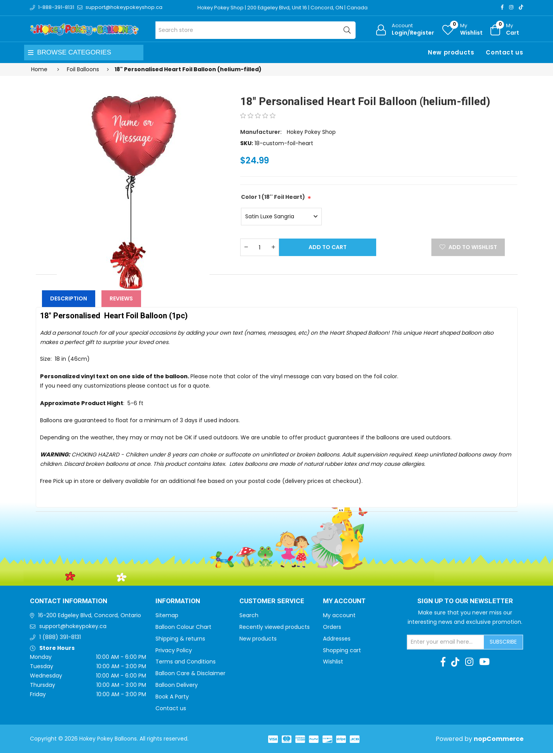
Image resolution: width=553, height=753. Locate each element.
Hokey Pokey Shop (311, 132)
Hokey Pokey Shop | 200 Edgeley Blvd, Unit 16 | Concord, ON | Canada (283, 7)
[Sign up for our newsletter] (445, 642)
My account (339, 615)
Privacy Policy (173, 650)
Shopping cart (342, 650)
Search (248, 615)
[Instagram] (511, 7)
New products (451, 52)
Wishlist (333, 661)
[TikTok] (521, 7)
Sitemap (166, 615)
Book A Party (172, 696)
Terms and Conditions (185, 661)
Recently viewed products (274, 627)
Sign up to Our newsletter (465, 601)
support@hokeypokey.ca (72, 626)
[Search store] (255, 30)
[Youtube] (484, 662)
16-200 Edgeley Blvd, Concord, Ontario (89, 615)
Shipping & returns (180, 638)
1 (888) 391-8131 (60, 637)
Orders (332, 627)
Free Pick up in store (67, 481)
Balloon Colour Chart (183, 627)
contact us (162, 386)
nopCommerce (498, 738)
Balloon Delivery (176, 685)
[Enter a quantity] (259, 247)
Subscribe (503, 642)
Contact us (504, 52)
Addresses (337, 638)
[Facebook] (502, 7)
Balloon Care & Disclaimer (190, 673)
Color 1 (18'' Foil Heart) (273, 197)
